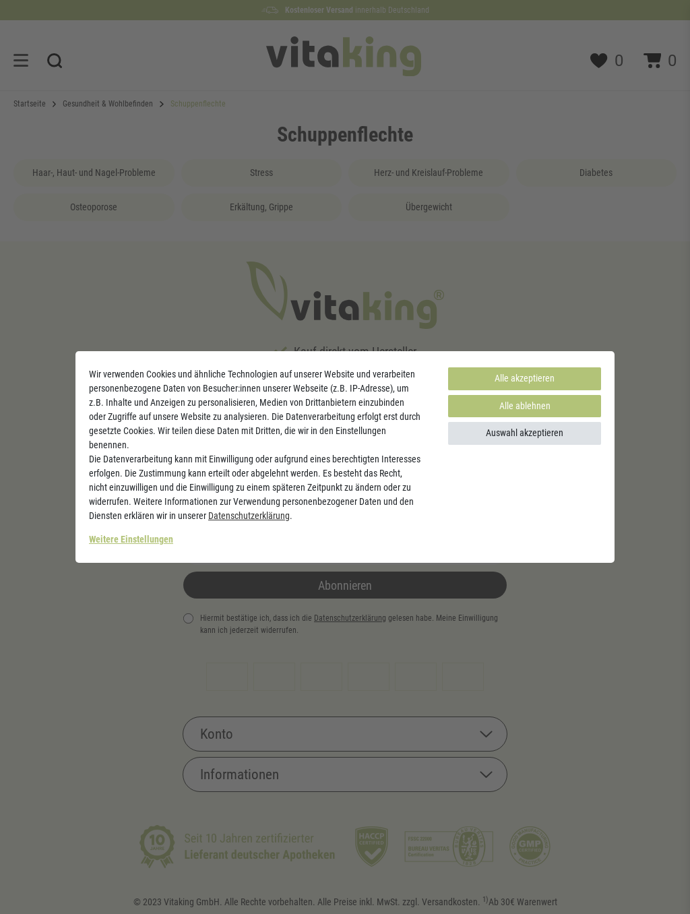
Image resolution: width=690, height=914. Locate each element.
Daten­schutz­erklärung (249, 515)
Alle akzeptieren (525, 378)
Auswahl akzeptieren (524, 432)
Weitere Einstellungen (131, 539)
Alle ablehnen (525, 405)
